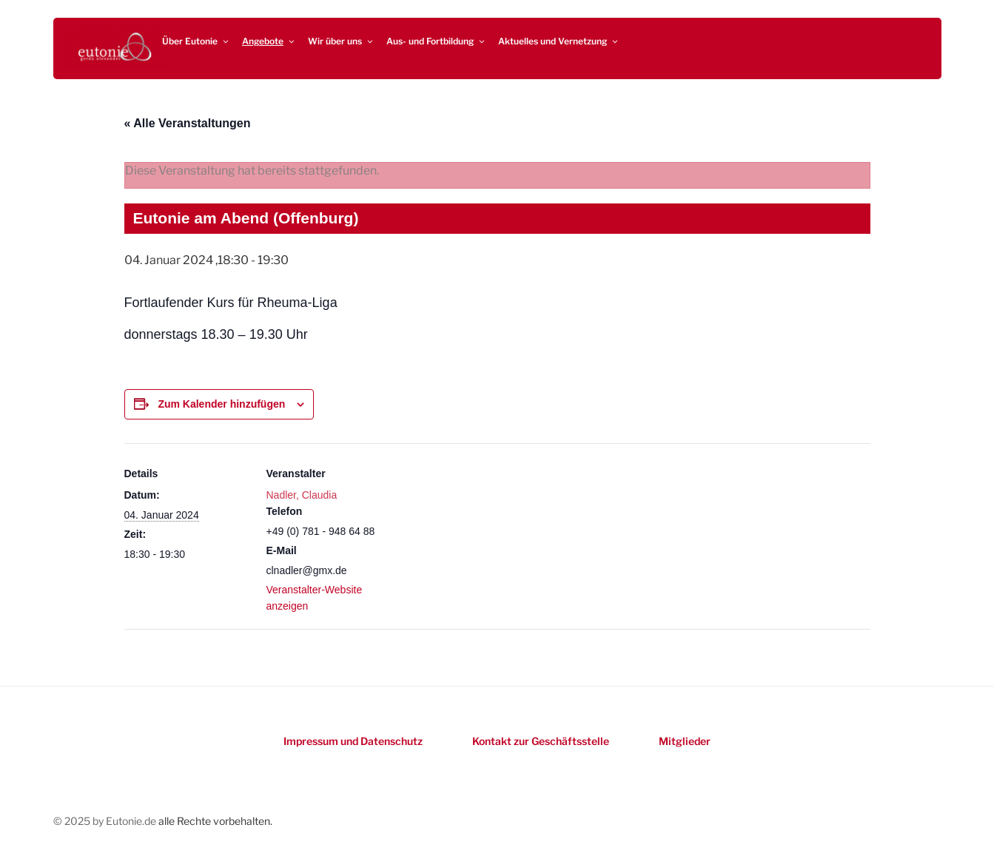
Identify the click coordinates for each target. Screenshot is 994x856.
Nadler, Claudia (302, 495)
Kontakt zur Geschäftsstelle (540, 741)
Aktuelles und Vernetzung (558, 41)
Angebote (269, 41)
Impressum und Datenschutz (353, 741)
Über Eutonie (196, 41)
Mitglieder (685, 741)
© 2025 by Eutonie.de (105, 821)
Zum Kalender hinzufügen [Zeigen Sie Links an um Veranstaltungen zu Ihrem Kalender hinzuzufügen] (221, 404)
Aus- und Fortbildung (436, 41)
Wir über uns (341, 41)
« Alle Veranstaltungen (187, 123)
